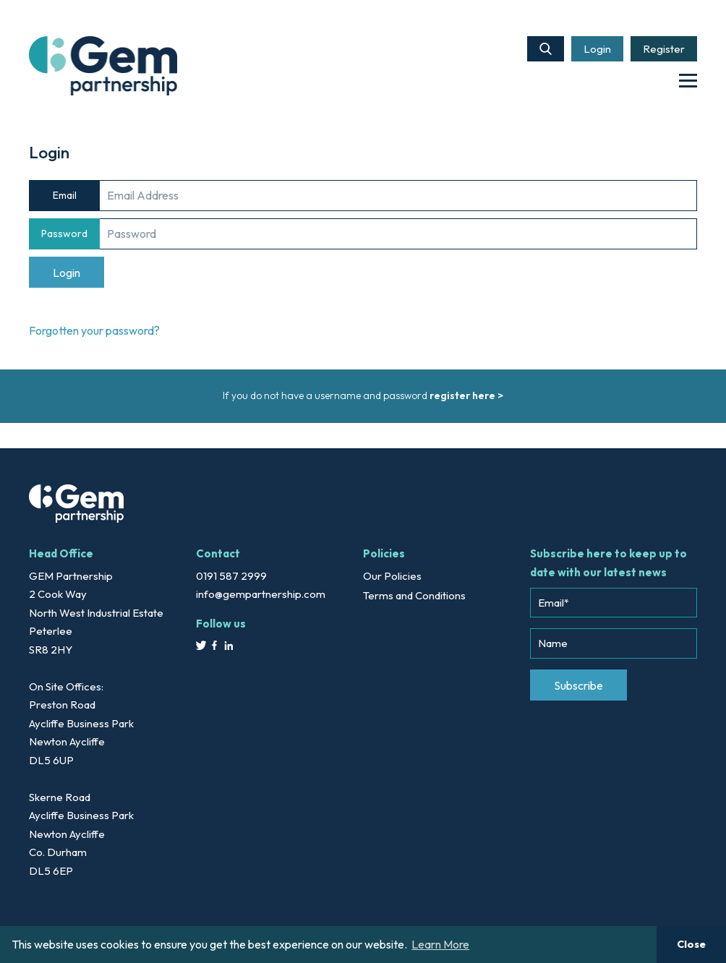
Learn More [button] (440, 944)
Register (664, 49)
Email (65, 195)
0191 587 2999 (231, 576)
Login (597, 49)
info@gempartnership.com (260, 594)
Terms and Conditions (414, 595)
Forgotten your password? (94, 330)
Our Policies (392, 576)
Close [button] (691, 944)
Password (64, 233)
